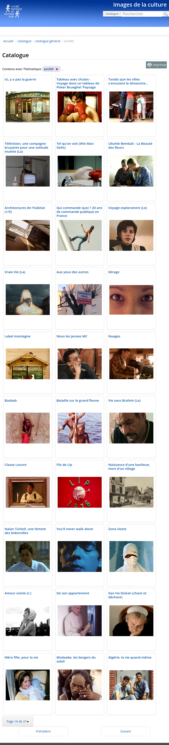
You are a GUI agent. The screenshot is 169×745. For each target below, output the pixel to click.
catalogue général (47, 41)
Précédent (43, 731)
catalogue (24, 41)
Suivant (125, 731)
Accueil (8, 41)
